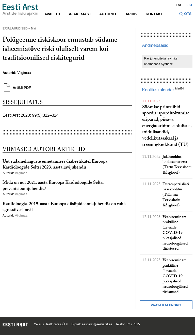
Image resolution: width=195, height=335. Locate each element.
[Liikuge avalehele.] (20, 10)
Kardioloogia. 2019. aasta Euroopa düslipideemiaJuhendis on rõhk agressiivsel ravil (64, 207)
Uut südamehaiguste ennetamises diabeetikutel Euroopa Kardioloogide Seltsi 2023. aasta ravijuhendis (55, 165)
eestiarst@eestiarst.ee (97, 324)
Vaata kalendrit (166, 305)
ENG (179, 5)
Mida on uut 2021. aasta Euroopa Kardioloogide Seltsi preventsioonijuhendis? (53, 186)
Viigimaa (24, 73)
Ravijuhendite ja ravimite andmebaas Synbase (160, 61)
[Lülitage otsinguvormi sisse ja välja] (185, 14)
